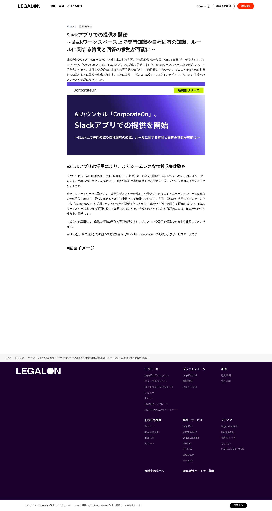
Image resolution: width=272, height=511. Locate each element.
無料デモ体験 (223, 6)
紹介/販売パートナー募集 (198, 470)
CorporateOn (190, 432)
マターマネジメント (156, 381)
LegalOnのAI (190, 375)
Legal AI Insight (229, 426)
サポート (149, 443)
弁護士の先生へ (154, 470)
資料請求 (245, 6)
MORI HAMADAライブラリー (161, 409)
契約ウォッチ (228, 437)
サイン (148, 398)
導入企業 (226, 381)
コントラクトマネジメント (159, 386)
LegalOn (187, 426)
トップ (8, 358)
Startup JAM (227, 432)
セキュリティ (190, 386)
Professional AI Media (232, 449)
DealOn (187, 443)
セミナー (149, 426)
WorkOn (187, 449)
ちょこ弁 (226, 443)
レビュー (149, 392)
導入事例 (226, 375)
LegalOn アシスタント (157, 375)
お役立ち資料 (152, 432)
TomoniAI (188, 460)
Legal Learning (191, 437)
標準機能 (188, 381)
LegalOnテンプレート (156, 404)
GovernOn (188, 455)
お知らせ (19, 358)
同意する (238, 505)
